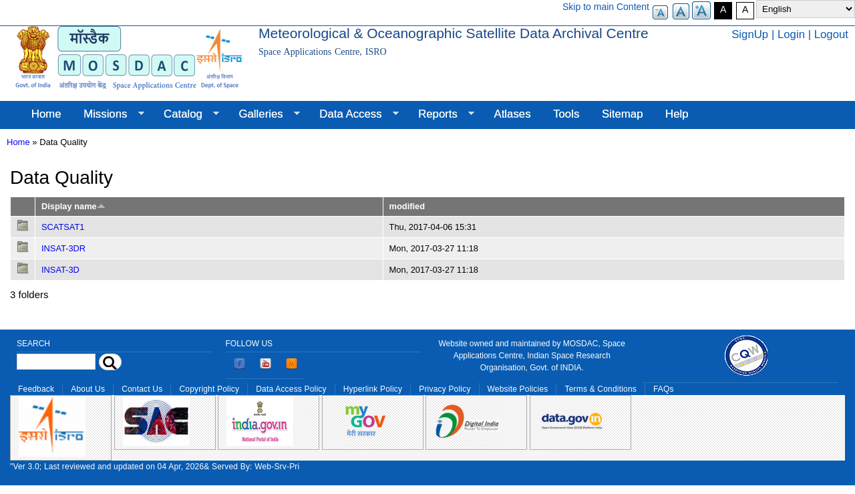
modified (407, 206)
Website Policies (518, 389)
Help (677, 114)
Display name (73, 206)
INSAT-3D (60, 270)
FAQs (663, 389)
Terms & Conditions (600, 389)
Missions (108, 114)
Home (46, 114)
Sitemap (622, 114)
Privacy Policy (444, 389)
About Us (88, 389)
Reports (440, 114)
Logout (831, 34)
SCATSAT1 (62, 227)
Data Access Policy (291, 389)
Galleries (264, 114)
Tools (566, 114)
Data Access (353, 114)
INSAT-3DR (63, 248)
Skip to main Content (605, 6)
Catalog (185, 114)
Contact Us (142, 389)
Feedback (36, 389)
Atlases (512, 114)
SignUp (749, 34)
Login (791, 34)
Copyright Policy (209, 389)
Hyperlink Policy (372, 389)
